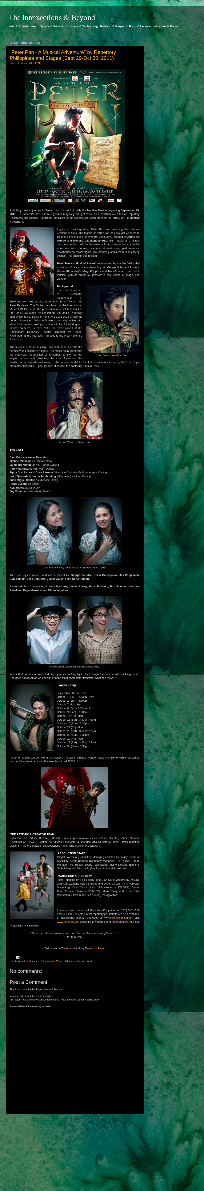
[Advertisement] (74, 1148)
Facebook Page (94, 948)
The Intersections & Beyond (51, 17)
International (48, 961)
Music (59, 961)
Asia (20, 961)
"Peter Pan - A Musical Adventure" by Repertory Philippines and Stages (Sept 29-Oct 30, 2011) (63, 55)
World (90, 961)
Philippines (70, 961)
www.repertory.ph (67, 921)
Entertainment (32, 961)
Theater (81, 961)
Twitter (65, 948)
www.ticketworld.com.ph (118, 917)
